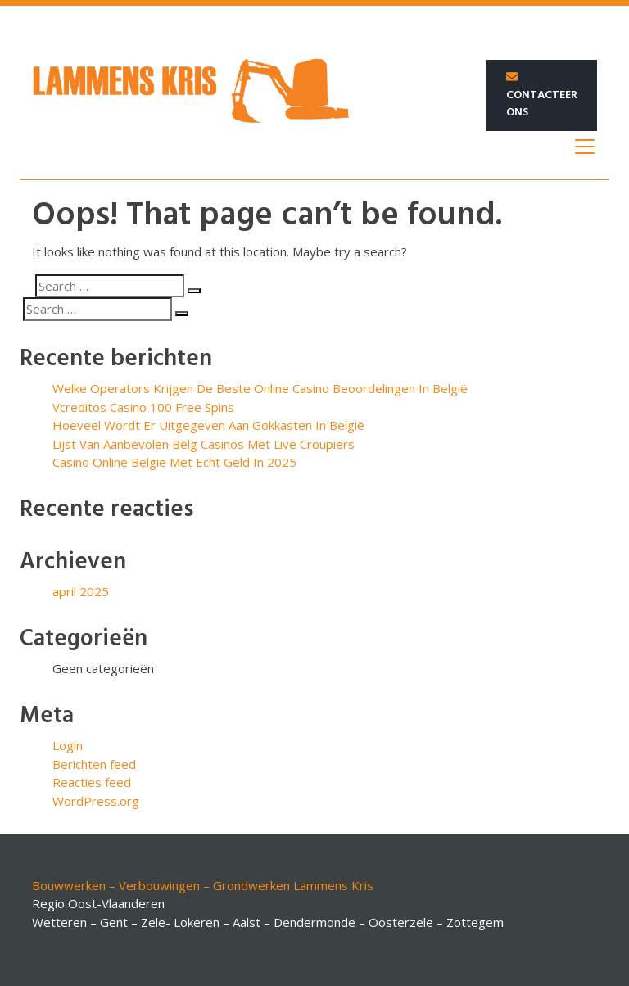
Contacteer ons (541, 96)
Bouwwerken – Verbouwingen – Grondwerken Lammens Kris (202, 885)
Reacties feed (91, 782)
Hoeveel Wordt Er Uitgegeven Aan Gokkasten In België (208, 425)
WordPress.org (95, 801)
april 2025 (80, 591)
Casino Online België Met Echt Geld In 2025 (174, 462)
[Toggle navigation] (584, 146)
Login (67, 745)
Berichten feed (94, 764)
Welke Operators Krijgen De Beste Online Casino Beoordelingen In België (260, 388)
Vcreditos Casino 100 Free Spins (143, 407)
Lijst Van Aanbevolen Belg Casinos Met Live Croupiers (203, 444)
